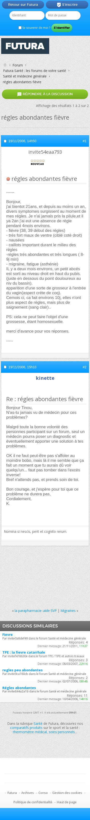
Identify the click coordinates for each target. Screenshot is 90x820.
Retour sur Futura (23, 4)
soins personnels (62, 732)
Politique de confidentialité (32, 802)
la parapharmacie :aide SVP (36, 610)
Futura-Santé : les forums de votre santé (34, 70)
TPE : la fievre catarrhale (23, 652)
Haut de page (67, 802)
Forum (17, 65)
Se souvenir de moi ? (34, 28)
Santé (38, 723)
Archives (27, 793)
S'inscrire (67, 4)
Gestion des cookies (67, 793)
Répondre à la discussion (45, 94)
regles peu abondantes (22, 670)
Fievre (7, 634)
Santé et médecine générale (25, 76)
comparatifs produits (26, 727)
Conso (43, 793)
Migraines (68, 610)
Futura (12, 793)
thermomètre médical (30, 732)
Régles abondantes (19, 687)
